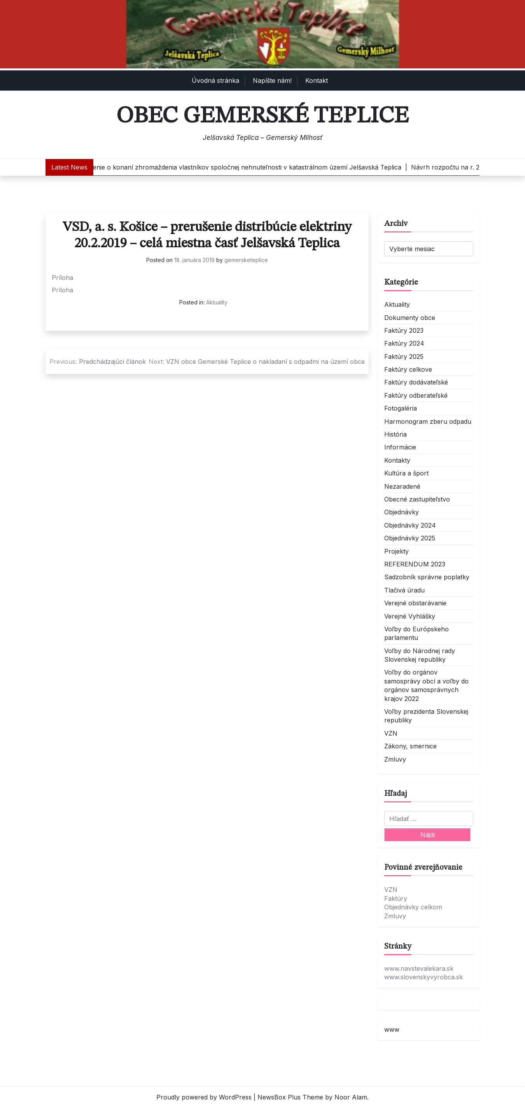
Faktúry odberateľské (416, 395)
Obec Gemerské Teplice (262, 116)
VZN (390, 733)
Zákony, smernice (410, 746)
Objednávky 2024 (410, 525)
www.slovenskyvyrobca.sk (423, 977)
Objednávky (401, 512)
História (395, 434)
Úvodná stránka (215, 80)
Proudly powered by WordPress (204, 1097)
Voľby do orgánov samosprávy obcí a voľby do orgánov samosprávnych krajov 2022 (426, 685)
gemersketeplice (246, 260)
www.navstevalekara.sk (418, 968)
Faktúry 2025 (404, 356)
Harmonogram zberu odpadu (427, 421)
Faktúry (395, 898)
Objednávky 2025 (409, 538)
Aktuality (217, 302)
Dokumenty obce (409, 318)
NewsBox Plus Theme (290, 1097)
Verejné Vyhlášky (409, 616)
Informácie (400, 447)
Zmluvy (395, 759)
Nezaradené (402, 486)
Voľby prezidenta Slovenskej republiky (426, 716)
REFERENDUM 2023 (414, 564)
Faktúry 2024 (404, 343)
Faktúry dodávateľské (416, 382)
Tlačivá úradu (404, 590)
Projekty (396, 551)
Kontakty (397, 460)
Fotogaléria (400, 408)
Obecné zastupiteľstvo (417, 499)
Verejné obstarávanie (415, 603)
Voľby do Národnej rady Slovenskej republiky (419, 655)
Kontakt (316, 80)
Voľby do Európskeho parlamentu (416, 633)
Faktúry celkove (408, 369)
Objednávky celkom (413, 907)
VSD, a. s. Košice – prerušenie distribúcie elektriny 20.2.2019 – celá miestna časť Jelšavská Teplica (207, 235)
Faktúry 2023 (404, 330)
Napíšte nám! (272, 80)
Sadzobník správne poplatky (426, 577)
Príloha (62, 277)
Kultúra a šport (406, 473)
